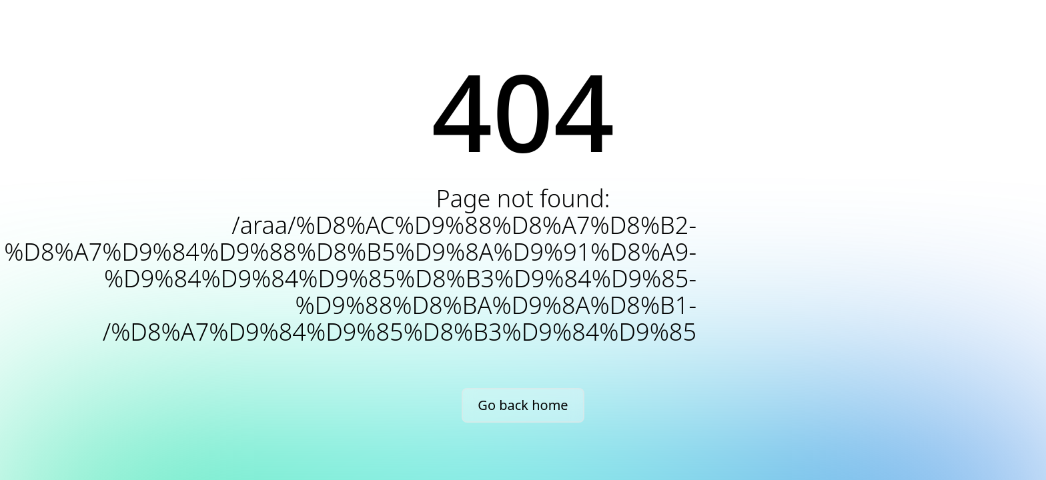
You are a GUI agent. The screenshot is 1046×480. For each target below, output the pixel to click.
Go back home (523, 405)
